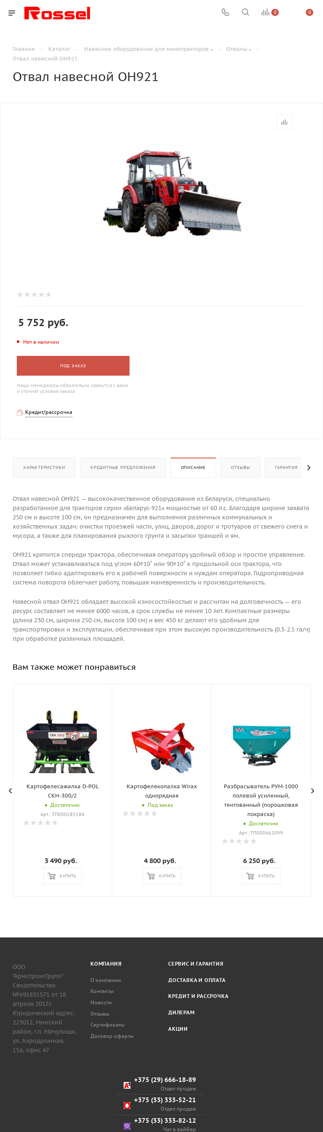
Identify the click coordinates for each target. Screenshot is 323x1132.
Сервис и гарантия (196, 1123)
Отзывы (240, 467)
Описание (193, 467)
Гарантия (286, 467)
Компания (106, 1123)
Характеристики (44, 467)
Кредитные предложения (123, 467)
